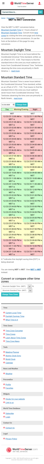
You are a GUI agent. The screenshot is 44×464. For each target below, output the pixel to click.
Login (8, 417)
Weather (9, 374)
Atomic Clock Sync (13, 356)
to (36, 269)
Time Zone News (12, 341)
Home (3, 18)
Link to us (10, 402)
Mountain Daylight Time (11, 30)
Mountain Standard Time (11, 33)
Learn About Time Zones (16, 338)
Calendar (9, 363)
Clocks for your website (15, 399)
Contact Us (10, 428)
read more (15, 71)
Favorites (9, 388)
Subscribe (10, 413)
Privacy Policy (11, 439)
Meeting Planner (12, 352)
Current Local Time (13, 313)
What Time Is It (12, 320)
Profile (8, 385)
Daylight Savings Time (15, 316)
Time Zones (11, 18)
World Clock (10, 359)
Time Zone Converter (14, 331)
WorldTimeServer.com (22, 3)
